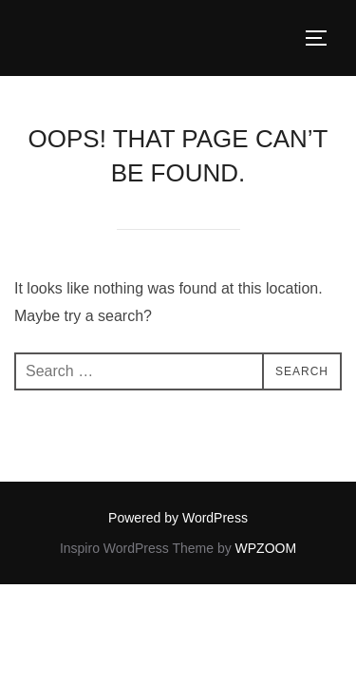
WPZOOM (266, 548)
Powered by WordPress (178, 517)
